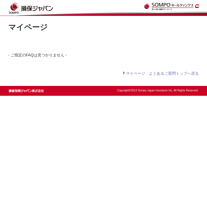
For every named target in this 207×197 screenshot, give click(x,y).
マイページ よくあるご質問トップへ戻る (162, 73)
